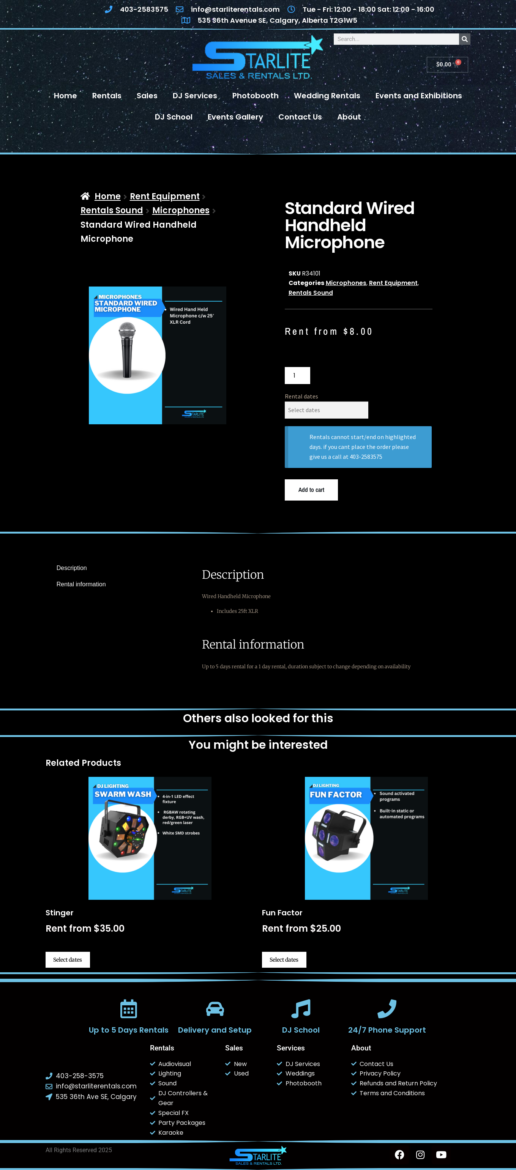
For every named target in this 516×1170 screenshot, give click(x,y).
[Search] (464, 39)
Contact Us (300, 117)
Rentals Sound (111, 210)
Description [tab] (72, 568)
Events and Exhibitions (419, 95)
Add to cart (311, 489)
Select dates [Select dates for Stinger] (67, 959)
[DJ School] (301, 1008)
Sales (147, 95)
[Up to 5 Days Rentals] (129, 1008)
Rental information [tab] (81, 584)
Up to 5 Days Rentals (129, 1030)
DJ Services (195, 95)
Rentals (107, 95)
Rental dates (301, 396)
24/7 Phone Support (387, 1030)
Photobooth (255, 95)
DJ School (174, 117)
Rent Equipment (165, 196)
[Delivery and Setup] (214, 1008)
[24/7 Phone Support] (386, 1008)
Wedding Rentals (327, 95)
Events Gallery (235, 117)
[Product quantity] (298, 375)
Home (65, 95)
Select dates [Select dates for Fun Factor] (284, 959)
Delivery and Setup (215, 1030)
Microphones (181, 210)
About (349, 117)
